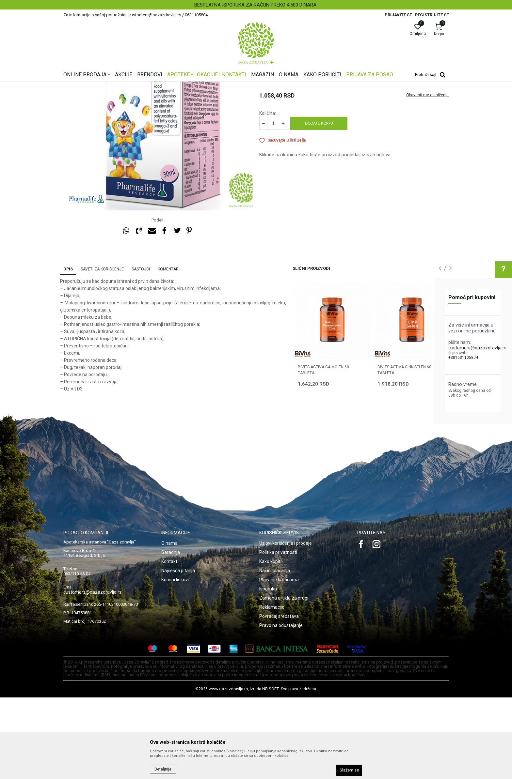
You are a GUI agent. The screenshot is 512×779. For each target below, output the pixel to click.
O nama (169, 624)
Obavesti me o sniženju (427, 176)
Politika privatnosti (278, 633)
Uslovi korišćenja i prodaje (285, 624)
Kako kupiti (270, 643)
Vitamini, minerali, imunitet (167, 86)
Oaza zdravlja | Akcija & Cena (89, 86)
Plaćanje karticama (279, 661)
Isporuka (268, 670)
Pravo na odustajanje (281, 707)
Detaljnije (162, 769)
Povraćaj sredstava (279, 697)
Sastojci (141, 350)
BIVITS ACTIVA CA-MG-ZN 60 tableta (323, 451)
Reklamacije (271, 688)
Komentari (169, 350)
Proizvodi (129, 86)
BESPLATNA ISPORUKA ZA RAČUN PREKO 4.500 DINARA (255, 5)
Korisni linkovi (175, 661)
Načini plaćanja (274, 652)
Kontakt (169, 643)
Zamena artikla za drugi (283, 679)
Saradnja (170, 633)
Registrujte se (432, 14)
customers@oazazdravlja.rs (477, 347)
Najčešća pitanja (178, 652)
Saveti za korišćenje (102, 350)
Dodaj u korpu (319, 205)
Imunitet (203, 86)
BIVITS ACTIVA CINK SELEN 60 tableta (404, 451)
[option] (256, 5)
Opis (68, 350)
